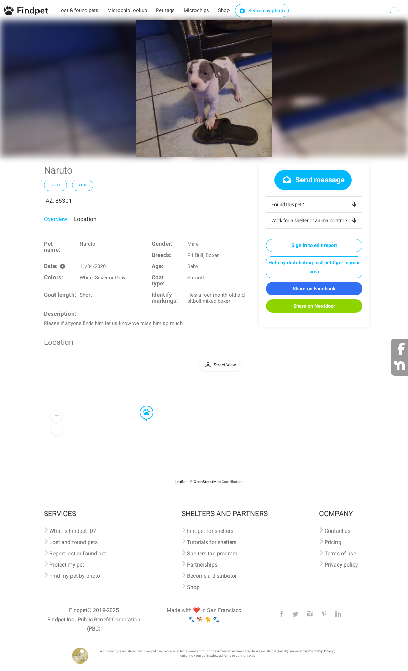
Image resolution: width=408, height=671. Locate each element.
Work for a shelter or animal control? (315, 220)
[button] (142, 406)
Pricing (333, 542)
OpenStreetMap (207, 482)
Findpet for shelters (210, 531)
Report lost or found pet (77, 553)
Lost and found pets (73, 542)
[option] (204, 88)
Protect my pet (66, 564)
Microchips (196, 10)
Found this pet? (315, 204)
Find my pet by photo (74, 576)
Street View (225, 364)
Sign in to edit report (314, 245)
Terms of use (340, 553)
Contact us (337, 531)
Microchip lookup (127, 10)
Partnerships (202, 564)
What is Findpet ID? (72, 531)
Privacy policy (341, 564)
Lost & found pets (78, 10)
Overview (55, 219)
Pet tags (165, 10)
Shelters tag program (212, 553)
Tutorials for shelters (211, 542)
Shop (224, 10)
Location (85, 219)
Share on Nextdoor (314, 306)
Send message (313, 180)
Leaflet (181, 482)
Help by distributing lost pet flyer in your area (314, 267)
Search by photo (262, 10)
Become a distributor (212, 576)
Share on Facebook (314, 288)
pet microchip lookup (318, 651)
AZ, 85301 (59, 200)
